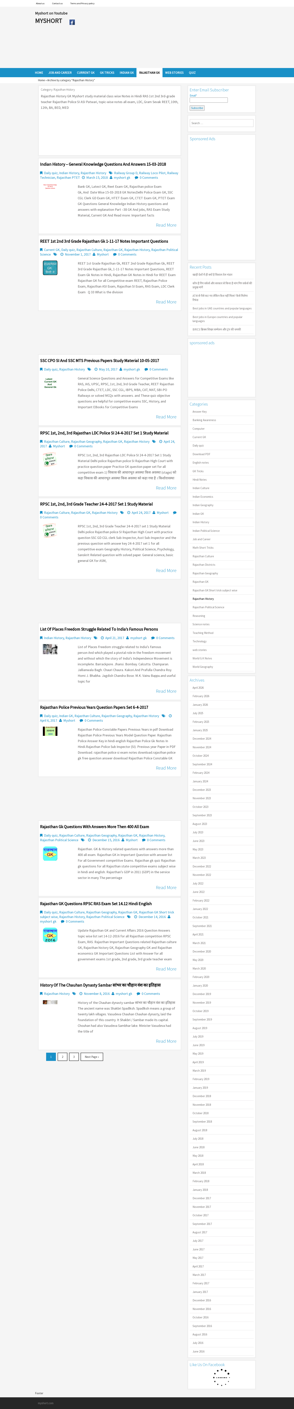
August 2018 (200, 1130)
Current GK (52, 250)
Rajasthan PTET (68, 177)
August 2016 (200, 1334)
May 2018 (198, 1155)
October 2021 (200, 917)
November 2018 (202, 1105)
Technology (200, 641)
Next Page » (92, 1057)
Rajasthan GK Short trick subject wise (215, 590)
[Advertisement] (168, 37)
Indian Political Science (206, 531)
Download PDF (201, 454)
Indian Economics (203, 496)
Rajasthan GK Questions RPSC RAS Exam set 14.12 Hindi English (96, 903)
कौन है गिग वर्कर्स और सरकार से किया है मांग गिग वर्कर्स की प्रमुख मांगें (222, 285)
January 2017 (200, 1292)
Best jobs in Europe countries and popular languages (218, 319)
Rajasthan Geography (86, 441)
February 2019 (201, 1079)
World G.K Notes (202, 658)
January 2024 (200, 781)
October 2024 (200, 755)
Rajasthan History (93, 173)
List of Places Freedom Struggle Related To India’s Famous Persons (99, 629)
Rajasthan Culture (89, 250)
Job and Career (202, 539)
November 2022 (202, 875)
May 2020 (198, 960)
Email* (209, 98)
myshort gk (122, 177)
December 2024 (202, 738)
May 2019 (198, 1053)
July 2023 (198, 832)
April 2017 (198, 1266)
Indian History (69, 173)
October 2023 (200, 807)
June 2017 (198, 1249)
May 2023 (198, 849)
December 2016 (202, 1300)
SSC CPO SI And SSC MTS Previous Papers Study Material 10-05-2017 (99, 360)
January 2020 (200, 985)
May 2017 (198, 1258)
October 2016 (200, 1317)
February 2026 (201, 696)
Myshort (103, 254)
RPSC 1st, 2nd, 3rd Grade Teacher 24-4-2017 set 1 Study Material (96, 504)
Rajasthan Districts (204, 564)
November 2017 (202, 1207)
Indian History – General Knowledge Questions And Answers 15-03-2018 (103, 164)
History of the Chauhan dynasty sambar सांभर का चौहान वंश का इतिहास (100, 985)
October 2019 (200, 1011)
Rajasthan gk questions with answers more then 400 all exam (94, 826)
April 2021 (198, 934)
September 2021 (202, 926)
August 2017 (200, 1232)
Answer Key (200, 411)
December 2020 (202, 951)
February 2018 (201, 1181)
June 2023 (198, 841)
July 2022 (198, 883)
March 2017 (199, 1275)
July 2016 (198, 1343)
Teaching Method (203, 633)
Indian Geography (203, 505)
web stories (200, 650)
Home (41, 80)
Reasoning (199, 616)
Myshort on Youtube (51, 13)
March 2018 (199, 1173)
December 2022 (202, 866)
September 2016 (202, 1326)
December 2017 (202, 1198)
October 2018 (200, 1113)
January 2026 (200, 705)
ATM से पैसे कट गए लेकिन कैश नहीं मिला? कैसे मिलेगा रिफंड (220, 298)
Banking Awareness (204, 420)
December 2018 (202, 1096)
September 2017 (202, 1224)
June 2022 (198, 892)
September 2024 (202, 764)
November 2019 (202, 1002)
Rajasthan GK (113, 250)
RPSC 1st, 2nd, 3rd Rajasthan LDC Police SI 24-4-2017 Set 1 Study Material (104, 433)
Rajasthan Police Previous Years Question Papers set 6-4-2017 (94, 707)
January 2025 (200, 730)
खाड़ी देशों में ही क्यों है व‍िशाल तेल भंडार (212, 274)
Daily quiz (51, 173)
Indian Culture (201, 488)
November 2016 (202, 1309)
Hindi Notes (200, 479)
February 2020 (201, 977)
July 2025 (198, 713)
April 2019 (198, 1062)
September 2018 (202, 1121)
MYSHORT (49, 21)
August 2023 (200, 824)
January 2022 (200, 909)
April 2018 (198, 1164)
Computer (199, 428)
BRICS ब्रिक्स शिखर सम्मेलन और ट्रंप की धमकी (217, 329)
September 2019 (202, 1019)
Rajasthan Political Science (59, 840)
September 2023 (202, 815)
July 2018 (198, 1138)
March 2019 (199, 1070)
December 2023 (202, 790)
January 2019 (200, 1087)
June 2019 (198, 1045)
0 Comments (149, 177)
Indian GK (66, 716)
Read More (166, 225)
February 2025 (201, 722)
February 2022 (201, 900)
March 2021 (199, 943)
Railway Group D (125, 173)
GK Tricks (198, 471)
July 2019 (198, 1036)
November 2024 (202, 747)
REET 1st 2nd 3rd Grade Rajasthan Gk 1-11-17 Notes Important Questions (104, 241)
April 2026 (198, 687)
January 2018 (200, 1190)
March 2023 (199, 858)
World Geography (203, 667)
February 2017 (201, 1283)
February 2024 (201, 773)
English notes (201, 462)
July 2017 (198, 1241)
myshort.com (45, 1403)
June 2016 (198, 1351)
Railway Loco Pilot (152, 173)
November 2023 (202, 798)
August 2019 (200, 1028)
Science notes (201, 624)
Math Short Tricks (203, 547)
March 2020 (199, 968)
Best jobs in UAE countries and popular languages (222, 308)
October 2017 (200, 1215)
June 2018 (198, 1147)
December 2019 (202, 994)
